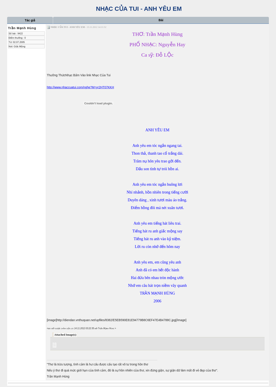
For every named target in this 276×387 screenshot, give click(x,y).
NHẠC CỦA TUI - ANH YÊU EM (138, 8)
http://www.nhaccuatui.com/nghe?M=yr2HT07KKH (80, 87)
